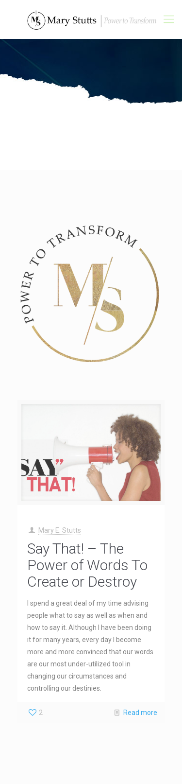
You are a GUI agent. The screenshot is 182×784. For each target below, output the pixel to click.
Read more (140, 712)
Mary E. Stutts (59, 530)
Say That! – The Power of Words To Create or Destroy (87, 565)
